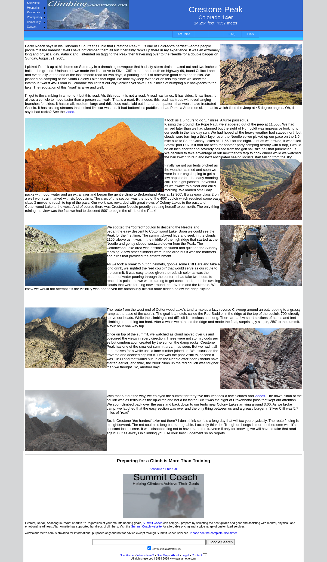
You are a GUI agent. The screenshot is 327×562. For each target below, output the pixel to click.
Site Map (162, 555)
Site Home (33, 2)
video (70, 112)
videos (260, 396)
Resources (33, 12)
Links (250, 34)
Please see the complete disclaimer (213, 533)
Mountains (33, 7)
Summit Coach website (146, 526)
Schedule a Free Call (164, 468)
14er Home (183, 34)
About (175, 555)
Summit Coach (152, 523)
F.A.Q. (232, 34)
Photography (34, 17)
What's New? (145, 555)
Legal (185, 555)
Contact (31, 26)
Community (34, 22)
